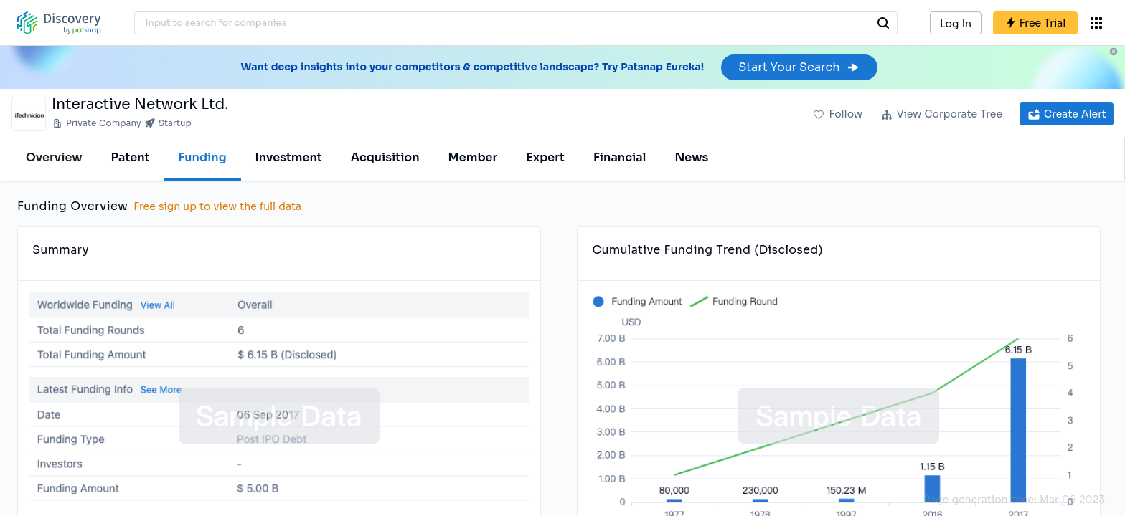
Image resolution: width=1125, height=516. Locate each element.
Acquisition (385, 157)
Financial (619, 157)
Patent (130, 157)
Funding (202, 157)
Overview (54, 157)
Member (473, 157)
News (691, 157)
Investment (288, 157)
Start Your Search (799, 67)
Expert (545, 157)
